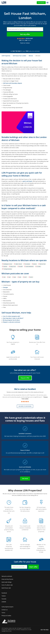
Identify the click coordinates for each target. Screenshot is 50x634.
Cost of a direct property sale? (11, 316)
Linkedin (4, 601)
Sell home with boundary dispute (12, 83)
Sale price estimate (7, 576)
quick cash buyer (27, 181)
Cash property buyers (7, 607)
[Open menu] (47, 2)
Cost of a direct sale (7, 585)
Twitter (4, 596)
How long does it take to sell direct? (13, 318)
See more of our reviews (25, 406)
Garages (5, 287)
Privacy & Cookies (6, 615)
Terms (3, 612)
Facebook (4, 593)
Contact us (5, 609)
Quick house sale (6, 588)
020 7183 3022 (17, 51)
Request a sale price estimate (11, 322)
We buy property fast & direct (11, 320)
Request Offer (25, 378)
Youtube (4, 599)
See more (25, 478)
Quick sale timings (7, 582)
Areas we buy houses (7, 579)
